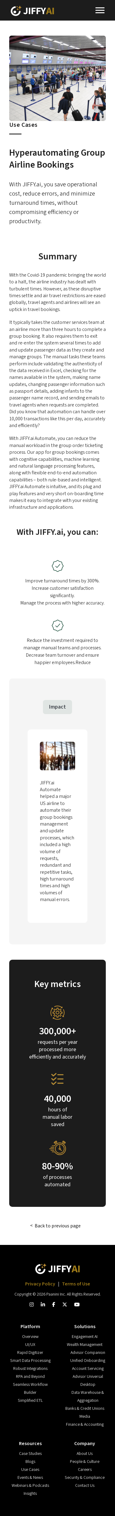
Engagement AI (85, 1337)
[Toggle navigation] (100, 11)
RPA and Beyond (30, 1377)
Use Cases (30, 1470)
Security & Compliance (85, 1478)
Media (84, 1416)
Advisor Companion (88, 1353)
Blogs (30, 1462)
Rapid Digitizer (30, 1353)
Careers (85, 1470)
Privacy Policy (40, 1284)
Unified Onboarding (87, 1361)
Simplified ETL (30, 1400)
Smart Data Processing (30, 1361)
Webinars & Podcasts (30, 1486)
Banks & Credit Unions (84, 1408)
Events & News (30, 1478)
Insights (30, 1494)
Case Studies (30, 1454)
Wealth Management (84, 1345)
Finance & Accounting (85, 1424)
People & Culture (84, 1462)
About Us (85, 1454)
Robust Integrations (30, 1369)
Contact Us (84, 1486)
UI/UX (30, 1345)
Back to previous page (58, 1226)
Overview (30, 1337)
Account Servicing (88, 1369)
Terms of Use (76, 1284)
